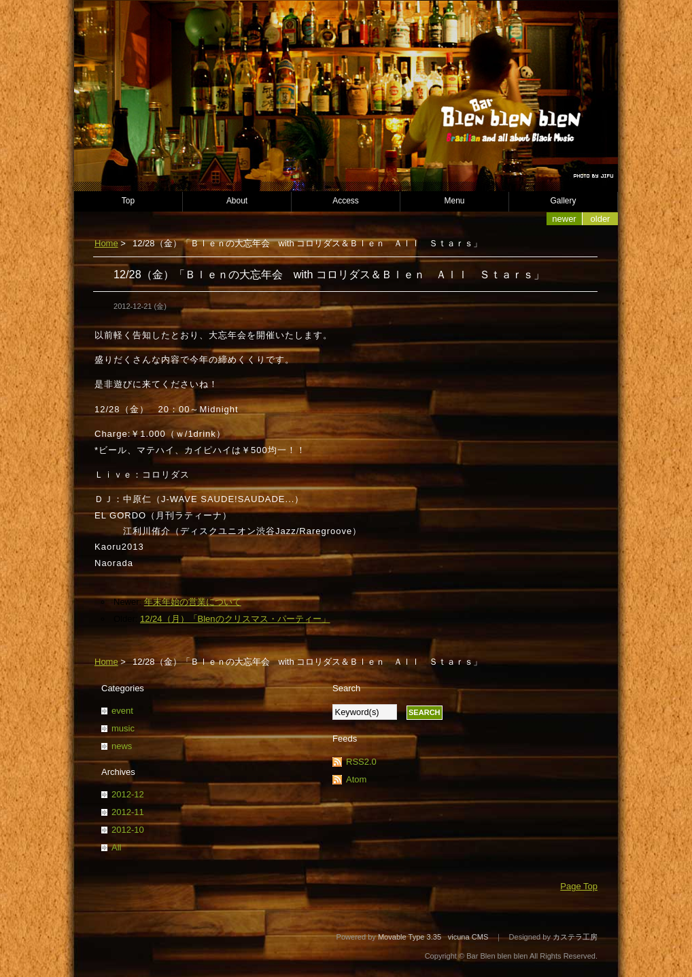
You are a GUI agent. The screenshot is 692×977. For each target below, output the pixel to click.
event (122, 711)
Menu (455, 200)
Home (106, 243)
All (116, 847)
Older (600, 219)
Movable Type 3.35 (409, 937)
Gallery (563, 200)
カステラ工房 (575, 937)
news (121, 746)
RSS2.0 (361, 762)
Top (128, 200)
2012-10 (127, 830)
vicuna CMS (468, 937)
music (123, 728)
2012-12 (127, 794)
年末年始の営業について (192, 602)
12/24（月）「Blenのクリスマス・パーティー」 (235, 619)
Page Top (579, 886)
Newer (564, 219)
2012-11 (127, 812)
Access (345, 200)
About (236, 200)
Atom (356, 779)
